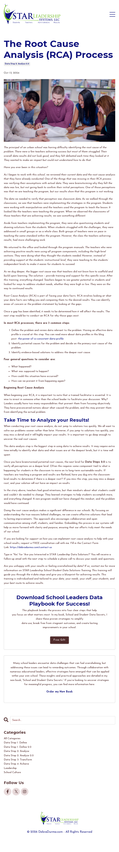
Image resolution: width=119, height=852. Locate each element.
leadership (10, 768)
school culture (12, 772)
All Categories (12, 738)
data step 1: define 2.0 (17, 747)
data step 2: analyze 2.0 (17, 64)
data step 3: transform (18, 759)
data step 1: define (15, 742)
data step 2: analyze (16, 751)
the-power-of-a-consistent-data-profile (41, 338)
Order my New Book (59, 691)
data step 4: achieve (16, 763)
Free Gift (59, 640)
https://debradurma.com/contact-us (31, 547)
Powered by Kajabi (59, 842)
